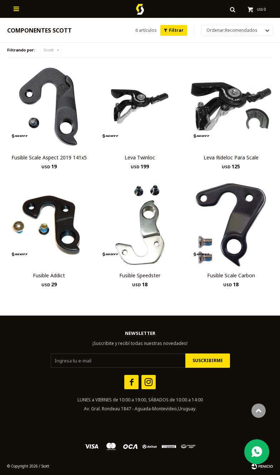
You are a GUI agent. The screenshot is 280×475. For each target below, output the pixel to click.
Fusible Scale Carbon (231, 275)
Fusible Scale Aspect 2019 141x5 (49, 157)
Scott (49, 50)
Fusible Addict (49, 275)
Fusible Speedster (139, 275)
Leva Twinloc (140, 157)
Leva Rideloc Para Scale (231, 157)
